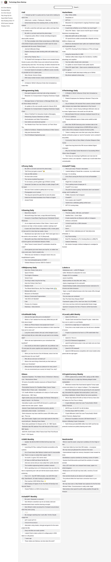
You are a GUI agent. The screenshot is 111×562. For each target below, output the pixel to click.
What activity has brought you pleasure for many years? (41, 366)
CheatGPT (68, 197)
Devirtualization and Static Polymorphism (36, 119)
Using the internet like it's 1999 (74, 54)
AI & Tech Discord (6, 13)
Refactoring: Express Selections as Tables (37, 116)
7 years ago (28, 538)
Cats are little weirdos (31, 174)
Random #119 (29, 286)
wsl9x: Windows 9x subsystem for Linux (74, 272)
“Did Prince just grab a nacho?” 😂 (35, 171)
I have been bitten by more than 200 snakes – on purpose (79, 447)
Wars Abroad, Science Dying (33, 75)
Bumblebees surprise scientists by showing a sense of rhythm (80, 457)
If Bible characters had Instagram (75, 195)
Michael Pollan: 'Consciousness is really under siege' (78, 486)
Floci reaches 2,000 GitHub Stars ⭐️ (35, 481)
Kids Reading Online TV (7, 20)
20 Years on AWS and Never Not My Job (36, 460)
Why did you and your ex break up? (35, 359)
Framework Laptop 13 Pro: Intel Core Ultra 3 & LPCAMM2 (79, 301)
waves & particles (68, 278)
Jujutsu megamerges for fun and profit (74, 283)
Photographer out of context (33, 192)
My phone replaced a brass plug (74, 75)
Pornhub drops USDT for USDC (74, 411)
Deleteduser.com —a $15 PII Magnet (73, 270)
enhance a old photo (71, 220)
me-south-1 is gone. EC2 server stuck (36, 457)
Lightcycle (68, 226)
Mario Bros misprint (30, 213)
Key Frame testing (70, 236)
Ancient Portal (29, 200)
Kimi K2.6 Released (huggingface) (75, 340)
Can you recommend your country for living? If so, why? (41, 369)
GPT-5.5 (67, 20)
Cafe (26, 301)
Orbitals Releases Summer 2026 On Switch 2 (38, 262)
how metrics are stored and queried (35, 122)
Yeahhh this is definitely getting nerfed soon (78, 202)
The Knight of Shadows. (32, 275)
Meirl (26, 54)
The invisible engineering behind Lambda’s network (39, 465)
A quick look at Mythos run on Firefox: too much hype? (81, 28)
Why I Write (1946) (70, 15)
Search (76, 7)
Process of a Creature (31, 304)
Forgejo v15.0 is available (70, 275)
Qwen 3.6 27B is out (71, 317)
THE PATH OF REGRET (32, 299)
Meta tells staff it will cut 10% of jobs (75, 36)
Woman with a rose (30, 291)
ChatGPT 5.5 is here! (71, 187)
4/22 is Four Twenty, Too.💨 (33, 57)
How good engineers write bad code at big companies (40, 93)
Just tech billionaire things (32, 49)
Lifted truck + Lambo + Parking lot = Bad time (38, 20)
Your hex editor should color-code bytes (76, 62)
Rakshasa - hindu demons (32, 307)
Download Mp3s (5, 10)
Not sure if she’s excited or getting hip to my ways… (40, 189)
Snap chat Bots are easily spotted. (35, 530)
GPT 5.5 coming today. (72, 205)
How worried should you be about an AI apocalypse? (78, 476)
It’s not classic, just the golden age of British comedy (40, 182)
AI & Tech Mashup (6, 7)
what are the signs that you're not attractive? (37, 317)
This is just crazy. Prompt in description (76, 168)
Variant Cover (29, 278)
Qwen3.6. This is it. (71, 338)
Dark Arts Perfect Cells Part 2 (33, 283)
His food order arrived (31, 176)
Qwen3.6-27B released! (72, 348)
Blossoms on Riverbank (31, 293)
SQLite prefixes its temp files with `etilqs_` (75, 280)
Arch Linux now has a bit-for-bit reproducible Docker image (80, 304)
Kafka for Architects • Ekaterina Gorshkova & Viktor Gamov (42, 130)
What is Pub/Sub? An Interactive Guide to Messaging (40, 114)
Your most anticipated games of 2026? (36, 260)
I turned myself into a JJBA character (76, 223)
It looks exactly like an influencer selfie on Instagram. (80, 218)
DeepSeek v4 (69, 17)
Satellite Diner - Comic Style (73, 215)
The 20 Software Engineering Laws (35, 135)
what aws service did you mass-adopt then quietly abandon (42, 463)
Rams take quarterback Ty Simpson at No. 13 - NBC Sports (39, 424)
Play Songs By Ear (6, 15)
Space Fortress (29, 272)
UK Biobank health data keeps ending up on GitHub (80, 72)
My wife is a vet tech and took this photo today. (38, 33)
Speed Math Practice (7, 18)
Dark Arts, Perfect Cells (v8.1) (33, 270)
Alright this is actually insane (73, 182)
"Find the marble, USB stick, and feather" (77, 213)
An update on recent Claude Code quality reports (79, 64)
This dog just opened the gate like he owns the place (40, 195)
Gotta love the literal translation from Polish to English (40, 197)
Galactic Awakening (71, 241)
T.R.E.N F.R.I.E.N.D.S (31, 522)
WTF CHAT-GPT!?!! (30, 520)
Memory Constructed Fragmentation (35, 296)
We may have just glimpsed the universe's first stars (78, 449)
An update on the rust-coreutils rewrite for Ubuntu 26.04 (41, 106)
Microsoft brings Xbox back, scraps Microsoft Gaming (40, 215)
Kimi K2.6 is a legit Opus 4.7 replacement (77, 325)
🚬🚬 (26, 512)
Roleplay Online (5, 26)
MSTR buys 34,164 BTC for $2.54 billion (77, 408)
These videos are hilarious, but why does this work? (40, 541)
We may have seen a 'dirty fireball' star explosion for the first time (81, 484)
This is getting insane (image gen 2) (75, 184)
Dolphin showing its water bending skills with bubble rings (41, 51)
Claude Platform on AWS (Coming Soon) (36, 489)
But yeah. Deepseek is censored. (34, 499)
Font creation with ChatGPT (73, 200)
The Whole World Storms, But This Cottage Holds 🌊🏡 (41, 288)
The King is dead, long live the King (35, 280)
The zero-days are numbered (71, 296)
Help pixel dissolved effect (32, 132)
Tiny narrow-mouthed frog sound (34, 179)
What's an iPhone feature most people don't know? (39, 325)
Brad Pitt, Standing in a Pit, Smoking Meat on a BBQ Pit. (81, 239)
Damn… (67, 228)
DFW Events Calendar (7, 23)
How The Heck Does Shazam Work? (73, 299)
